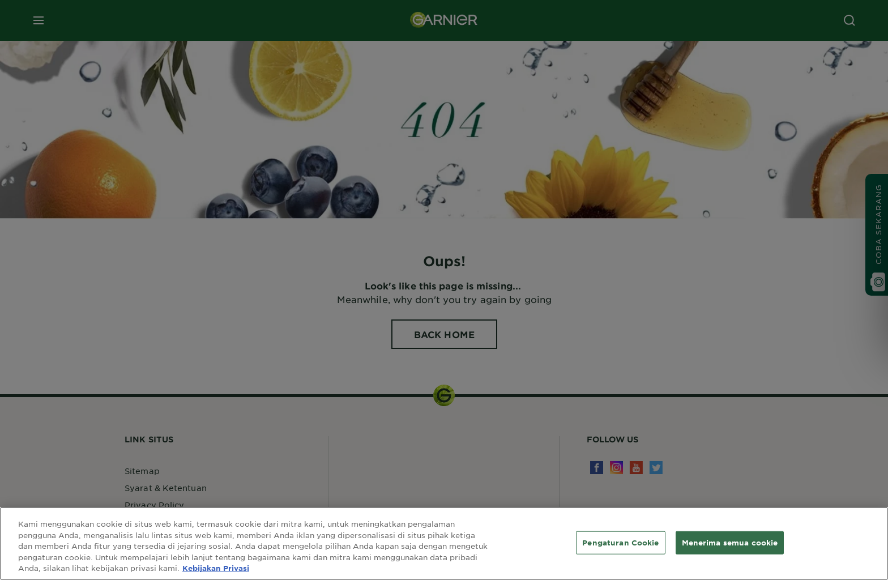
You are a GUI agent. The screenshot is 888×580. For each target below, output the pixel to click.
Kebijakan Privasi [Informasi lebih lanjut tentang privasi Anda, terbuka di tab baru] (215, 568)
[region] (444, 543)
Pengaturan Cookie (620, 542)
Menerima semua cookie (730, 542)
